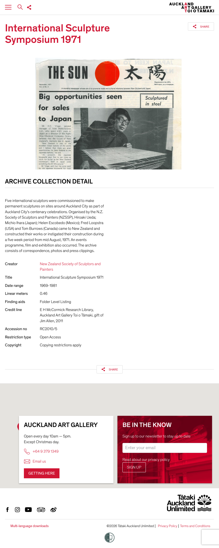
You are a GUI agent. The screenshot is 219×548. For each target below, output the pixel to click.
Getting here (41, 473)
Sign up (134, 467)
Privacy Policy (167, 526)
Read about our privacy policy (146, 459)
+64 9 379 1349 (41, 451)
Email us (35, 461)
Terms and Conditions (195, 526)
